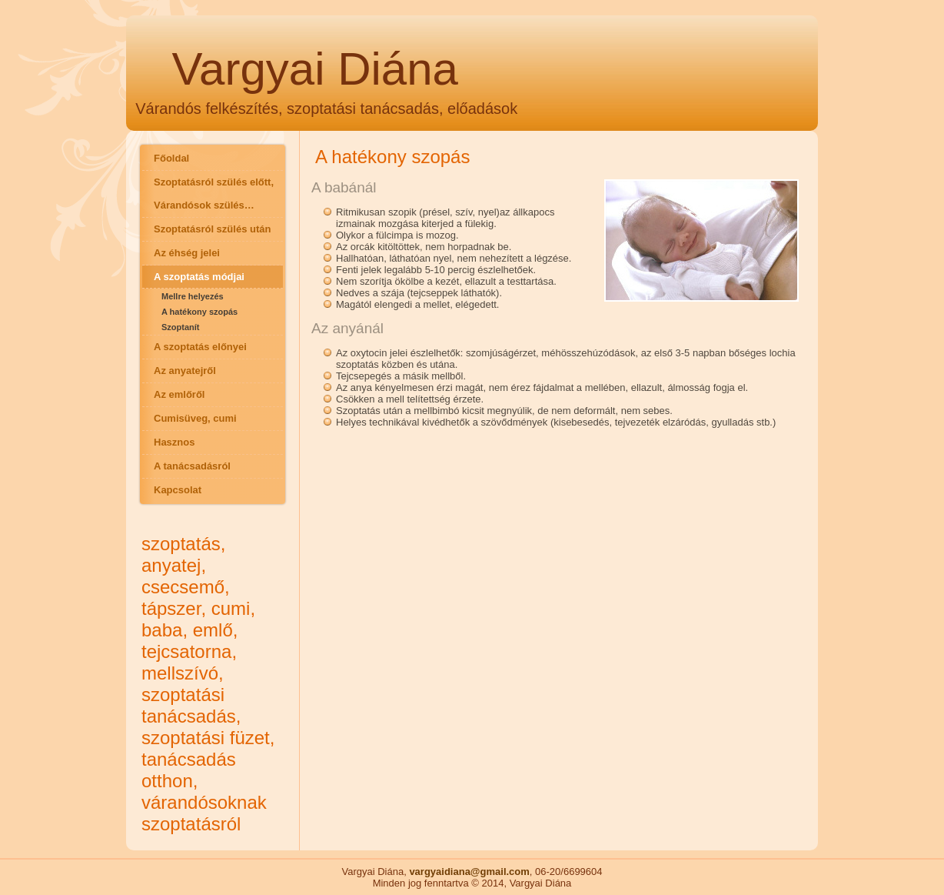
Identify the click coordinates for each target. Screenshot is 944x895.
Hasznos (174, 442)
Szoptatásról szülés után (212, 229)
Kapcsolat (177, 490)
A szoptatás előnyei (200, 346)
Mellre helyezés (192, 296)
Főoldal (171, 158)
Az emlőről (179, 394)
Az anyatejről (185, 370)
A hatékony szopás (199, 311)
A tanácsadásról (192, 466)
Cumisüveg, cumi (195, 418)
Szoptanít (180, 327)
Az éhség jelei (187, 253)
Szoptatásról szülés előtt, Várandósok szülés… (214, 193)
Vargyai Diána (315, 69)
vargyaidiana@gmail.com (469, 871)
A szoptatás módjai (199, 276)
